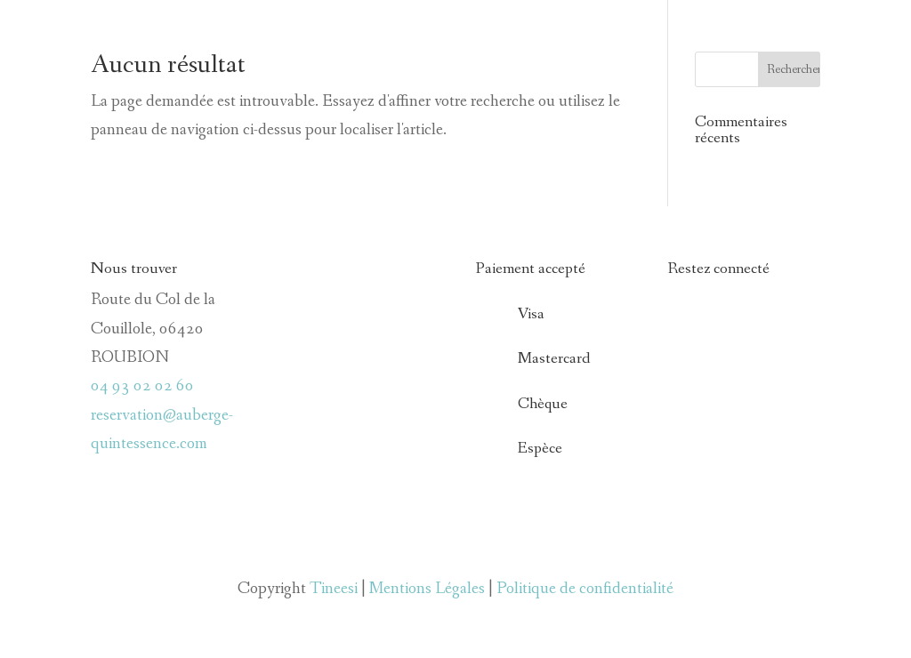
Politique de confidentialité (584, 588)
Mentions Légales (427, 588)
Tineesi (334, 588)
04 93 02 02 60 (142, 386)
